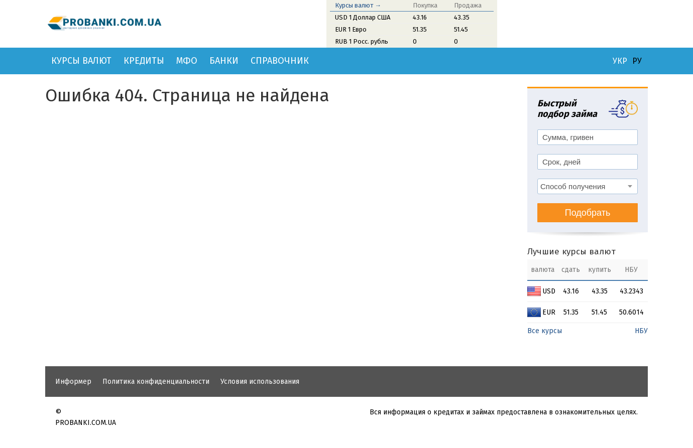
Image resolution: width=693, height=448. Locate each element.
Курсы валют (81, 60)
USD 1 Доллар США (362, 17)
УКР (620, 61)
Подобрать (588, 213)
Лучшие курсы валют (571, 251)
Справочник (280, 60)
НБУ (641, 331)
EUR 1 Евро (351, 29)
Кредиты (144, 60)
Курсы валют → (358, 5)
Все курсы (544, 331)
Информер (73, 381)
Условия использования (259, 381)
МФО (186, 60)
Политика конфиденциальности (155, 381)
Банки (224, 60)
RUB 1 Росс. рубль (361, 41)
